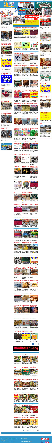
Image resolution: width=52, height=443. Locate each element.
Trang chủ (38, 0)
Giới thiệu (41, 0)
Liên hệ (44, 0)
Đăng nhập (50, 0)
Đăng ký (47, 0)
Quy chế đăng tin (24, 438)
